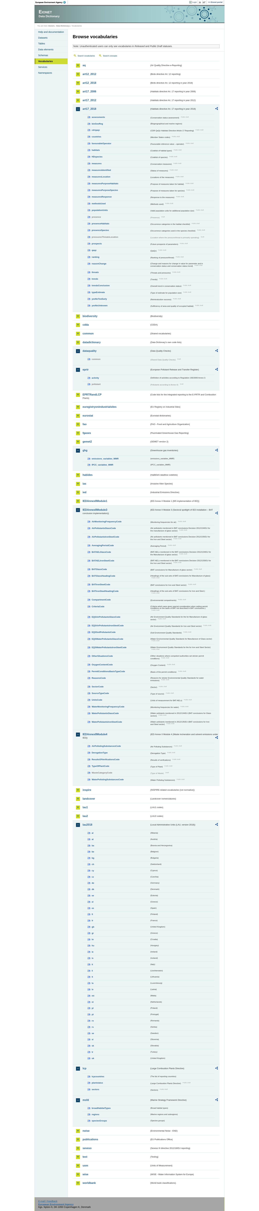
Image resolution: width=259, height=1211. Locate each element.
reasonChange (99, 263)
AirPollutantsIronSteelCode (105, 537)
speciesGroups (99, 1120)
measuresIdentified (101, 170)
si (92, 1039)
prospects (97, 243)
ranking (95, 257)
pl (92, 1008)
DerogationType (100, 752)
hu (93, 945)
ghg (85, 450)
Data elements (46, 49)
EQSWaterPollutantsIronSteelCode (109, 647)
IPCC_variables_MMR (102, 465)
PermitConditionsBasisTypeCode (108, 671)
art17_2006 (89, 91)
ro (93, 1020)
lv (92, 989)
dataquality (89, 350)
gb (93, 927)
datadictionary (92, 342)
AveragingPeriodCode (103, 545)
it (92, 964)
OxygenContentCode (102, 664)
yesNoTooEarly (99, 299)
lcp (84, 1068)
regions (95, 1114)
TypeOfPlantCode (100, 766)
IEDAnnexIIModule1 (95, 501)
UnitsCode (97, 700)
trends (95, 279)
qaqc (94, 250)
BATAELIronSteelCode (103, 560)
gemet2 (87, 441)
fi (92, 914)
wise (85, 1174)
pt (93, 1014)
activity (95, 378)
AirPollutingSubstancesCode (106, 746)
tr (92, 1052)
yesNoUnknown (100, 305)
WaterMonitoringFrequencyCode (108, 706)
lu (92, 983)
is (92, 958)
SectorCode (98, 686)
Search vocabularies (86, 56)
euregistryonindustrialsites (99, 406)
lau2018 (87, 824)
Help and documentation (51, 32)
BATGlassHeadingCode (103, 576)
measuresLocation (101, 176)
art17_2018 (89, 108)
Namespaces (45, 73)
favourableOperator (101, 143)
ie (92, 952)
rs (93, 1027)
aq (84, 65)
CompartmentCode (101, 599)
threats (95, 272)
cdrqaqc (96, 130)
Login (194, 2)
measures (97, 163)
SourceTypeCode (100, 693)
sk (93, 1045)
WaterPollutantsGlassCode (105, 713)
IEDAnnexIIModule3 (95, 509)
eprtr (86, 369)
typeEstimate (98, 292)
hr (93, 939)
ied (84, 492)
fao (85, 424)
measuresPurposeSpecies (105, 190)
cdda (86, 324)
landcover (89, 798)
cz (93, 877)
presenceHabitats (100, 223)
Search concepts (110, 56)
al (92, 833)
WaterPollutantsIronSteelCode (107, 722)
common (88, 333)
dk (93, 889)
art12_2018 (89, 82)
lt (92, 977)
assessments (98, 117)
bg (93, 858)
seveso (87, 1148)
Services (42, 67)
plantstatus (97, 1083)
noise (86, 1130)
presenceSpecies (100, 230)
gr (93, 933)
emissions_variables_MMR (105, 458)
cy (93, 870)
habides (87, 474)
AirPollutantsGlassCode (104, 528)
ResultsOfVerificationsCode (106, 759)
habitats (96, 150)
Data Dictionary (62, 26)
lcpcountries (98, 1076)
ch (93, 864)
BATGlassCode (99, 569)
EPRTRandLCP (92, 394)
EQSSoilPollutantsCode (103, 632)
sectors (95, 1089)
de (93, 883)
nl (92, 1002)
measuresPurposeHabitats (105, 183)
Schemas (43, 55)
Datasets (43, 37)
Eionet (51, 26)
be (93, 851)
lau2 (85, 816)
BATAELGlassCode (101, 552)
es (93, 908)
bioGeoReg (97, 124)
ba (93, 845)
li (92, 970)
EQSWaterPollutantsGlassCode (107, 639)
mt (93, 995)
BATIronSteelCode (101, 584)
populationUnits (100, 210)
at (92, 839)
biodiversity (90, 316)
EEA (52, 2)
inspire (87, 790)
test (85, 1156)
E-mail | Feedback (47, 1201)
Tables (41, 43)
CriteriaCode (98, 606)
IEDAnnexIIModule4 (95, 734)
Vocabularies (45, 61)
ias (84, 483)
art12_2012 (89, 74)
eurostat (88, 415)
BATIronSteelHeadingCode (105, 591)
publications (90, 1139)
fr (92, 920)
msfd (86, 1100)
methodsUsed (99, 203)
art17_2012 (89, 100)
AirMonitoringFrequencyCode (107, 521)
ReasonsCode (99, 678)
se (93, 1033)
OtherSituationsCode (102, 656)
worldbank (89, 1183)
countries (96, 136)
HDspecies (97, 156)
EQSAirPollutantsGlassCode (106, 617)
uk (93, 1058)
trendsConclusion (101, 285)
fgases (87, 433)
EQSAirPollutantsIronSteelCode (108, 625)
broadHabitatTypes (101, 1108)
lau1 (85, 807)
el (92, 902)
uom (85, 1165)
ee (93, 895)
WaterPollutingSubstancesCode (108, 779)
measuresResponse (102, 197)
